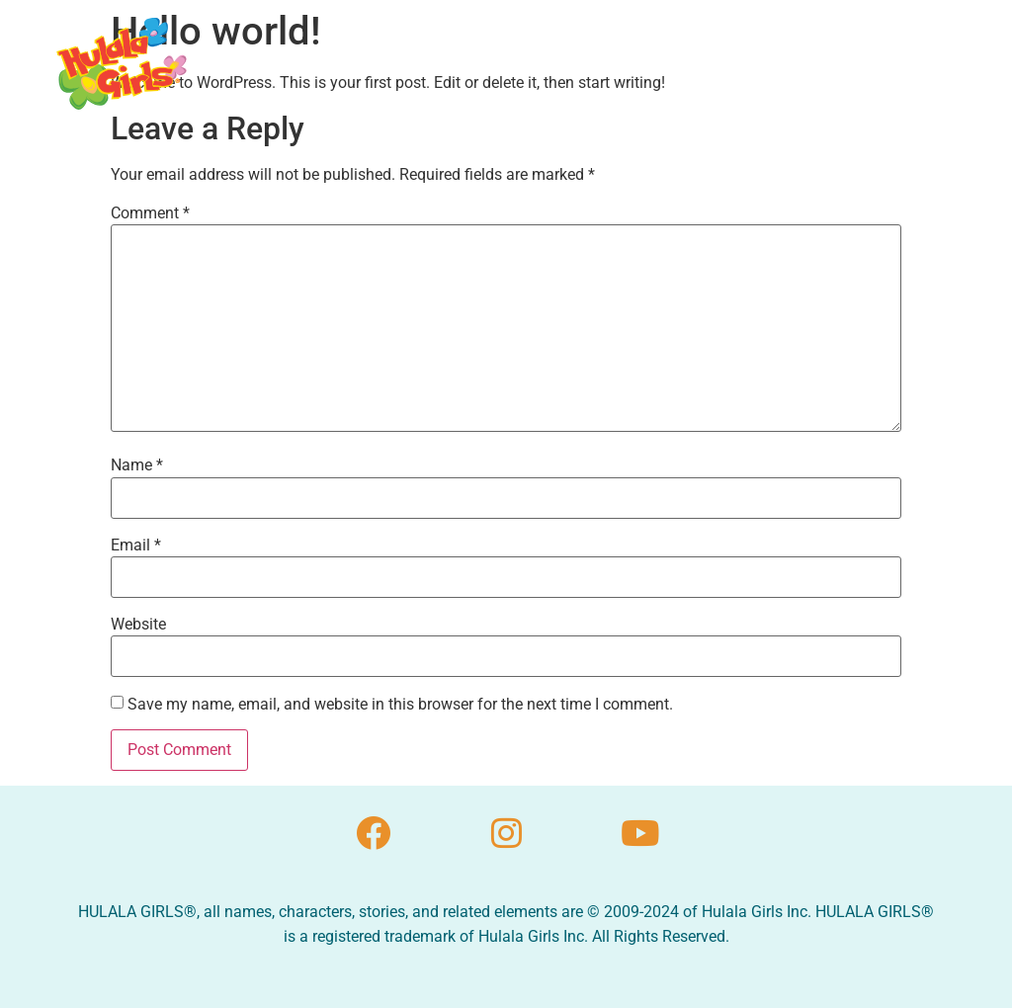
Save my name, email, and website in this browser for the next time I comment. (400, 705)
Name (137, 465)
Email (136, 545)
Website (138, 624)
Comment (150, 213)
